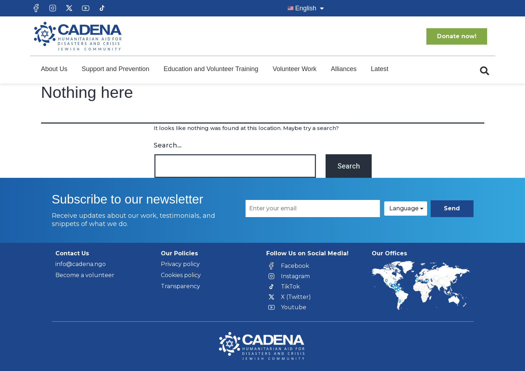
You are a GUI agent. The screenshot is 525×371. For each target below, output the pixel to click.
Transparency (180, 286)
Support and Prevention (115, 68)
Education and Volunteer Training (211, 68)
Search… (168, 145)
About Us (54, 68)
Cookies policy (181, 275)
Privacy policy (180, 264)
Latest (379, 68)
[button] (484, 71)
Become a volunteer (84, 275)
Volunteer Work (295, 68)
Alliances (344, 68)
